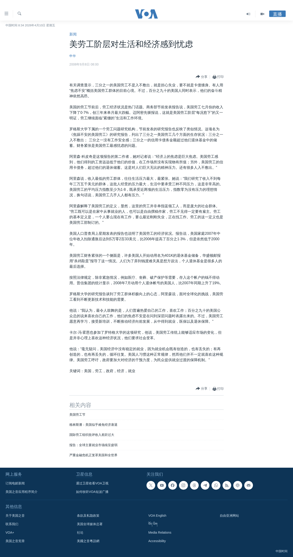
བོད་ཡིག (152, 524)
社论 (80, 532)
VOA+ (9, 532)
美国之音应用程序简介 (21, 492)
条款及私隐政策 (88, 515)
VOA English (157, 515)
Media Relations (159, 532)
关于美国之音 (15, 515)
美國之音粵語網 (88, 541)
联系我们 (11, 524)
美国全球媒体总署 (90, 524)
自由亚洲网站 (229, 515)
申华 (72, 56)
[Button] (201, 77)
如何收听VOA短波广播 (92, 492)
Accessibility (157, 541)
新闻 (73, 34)
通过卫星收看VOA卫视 (92, 483)
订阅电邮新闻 (15, 483)
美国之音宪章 (15, 541)
